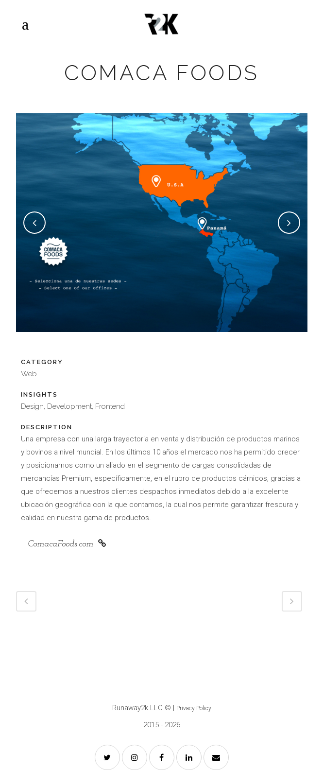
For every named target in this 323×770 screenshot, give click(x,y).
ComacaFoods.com (67, 544)
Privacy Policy (193, 708)
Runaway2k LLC (137, 707)
